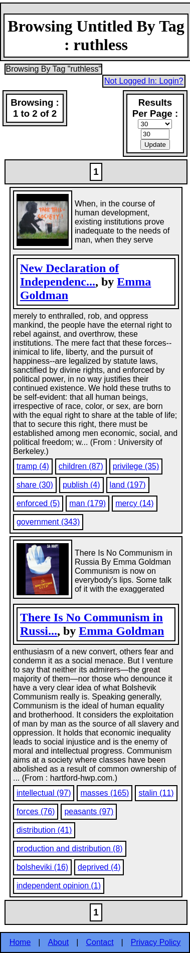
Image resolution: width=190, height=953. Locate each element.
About (58, 942)
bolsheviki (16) (42, 867)
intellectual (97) (44, 793)
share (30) (35, 485)
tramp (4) (33, 466)
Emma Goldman (121, 630)
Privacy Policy (156, 942)
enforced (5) (38, 503)
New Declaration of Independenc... (69, 275)
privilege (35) (136, 466)
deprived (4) (99, 867)
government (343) (48, 522)
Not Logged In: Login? (143, 81)
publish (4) (81, 485)
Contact (99, 942)
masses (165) (104, 793)
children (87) (81, 466)
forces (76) (36, 811)
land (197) (128, 485)
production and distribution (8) (70, 848)
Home (20, 942)
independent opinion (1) (59, 885)
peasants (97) (88, 811)
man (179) (87, 503)
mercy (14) (134, 503)
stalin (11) (155, 793)
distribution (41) (44, 830)
